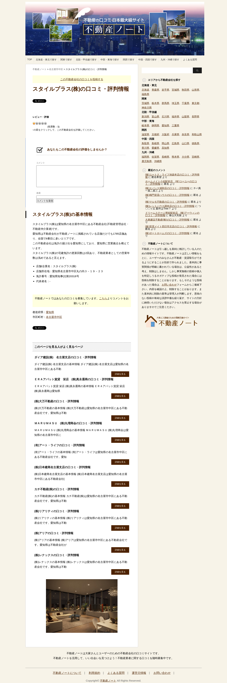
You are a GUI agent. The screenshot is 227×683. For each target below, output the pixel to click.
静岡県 (155, 125)
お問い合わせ (169, 284)
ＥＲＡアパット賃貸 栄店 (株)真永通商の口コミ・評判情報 (74, 379)
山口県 (185, 143)
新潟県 (145, 116)
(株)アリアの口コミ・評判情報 (54, 533)
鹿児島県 (147, 161)
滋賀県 (145, 134)
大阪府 (165, 134)
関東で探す (66, 59)
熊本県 (175, 156)
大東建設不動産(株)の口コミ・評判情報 (167, 219)
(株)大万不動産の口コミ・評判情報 (56, 401)
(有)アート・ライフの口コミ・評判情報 (59, 445)
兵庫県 (175, 134)
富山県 (155, 116)
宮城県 (175, 89)
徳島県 (195, 143)
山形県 (195, 89)
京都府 (155, 134)
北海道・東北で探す (46, 59)
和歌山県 (197, 134)
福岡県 (145, 156)
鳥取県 (145, 143)
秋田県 (185, 89)
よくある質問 (190, 59)
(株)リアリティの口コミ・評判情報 (56, 511)
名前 (38, 193)
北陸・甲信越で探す (86, 59)
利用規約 (94, 672)
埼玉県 (175, 103)
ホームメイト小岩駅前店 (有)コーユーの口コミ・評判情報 (171, 182)
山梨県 (185, 116)
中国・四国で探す (147, 59)
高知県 (165, 147)
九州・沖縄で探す (170, 59)
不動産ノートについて (67, 672)
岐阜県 (145, 125)
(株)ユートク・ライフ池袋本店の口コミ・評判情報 (172, 176)
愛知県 (50, 312)
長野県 (195, 116)
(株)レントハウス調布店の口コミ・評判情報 (169, 206)
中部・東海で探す (110, 59)
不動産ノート (108, 680)
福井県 (175, 116)
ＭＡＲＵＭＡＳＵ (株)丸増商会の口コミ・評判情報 (68, 423)
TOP (29, 59)
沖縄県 (158, 161)
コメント (40, 163)
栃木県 (155, 103)
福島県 (145, 94)
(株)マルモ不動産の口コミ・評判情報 (166, 201)
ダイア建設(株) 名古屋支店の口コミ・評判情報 (65, 357)
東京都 (195, 103)
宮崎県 (195, 156)
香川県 (145, 147)
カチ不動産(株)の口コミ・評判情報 (56, 489)
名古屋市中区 (54, 316)
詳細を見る (120, 374)
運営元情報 (139, 672)
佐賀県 (155, 156)
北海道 (145, 89)
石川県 (165, 116)
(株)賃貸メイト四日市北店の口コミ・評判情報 (171, 226)
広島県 (175, 143)
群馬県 (165, 103)
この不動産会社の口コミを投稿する (81, 79)
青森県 (155, 89)
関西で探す (129, 59)
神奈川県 (147, 107)
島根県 (155, 143)
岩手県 (165, 89)
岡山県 (165, 143)
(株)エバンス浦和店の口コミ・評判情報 (167, 188)
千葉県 (185, 103)
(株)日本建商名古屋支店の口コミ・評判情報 (62, 467)
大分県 (185, 156)
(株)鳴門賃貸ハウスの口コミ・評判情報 (167, 195)
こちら (103, 298)
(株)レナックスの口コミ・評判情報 (56, 555)
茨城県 (145, 103)
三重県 (175, 125)
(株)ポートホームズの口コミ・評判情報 (167, 233)
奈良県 (185, 134)
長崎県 (165, 156)
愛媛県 (155, 147)
